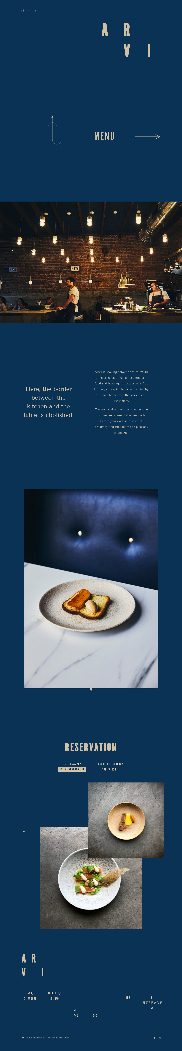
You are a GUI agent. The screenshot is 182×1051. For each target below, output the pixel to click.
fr (22, 11)
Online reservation (72, 770)
